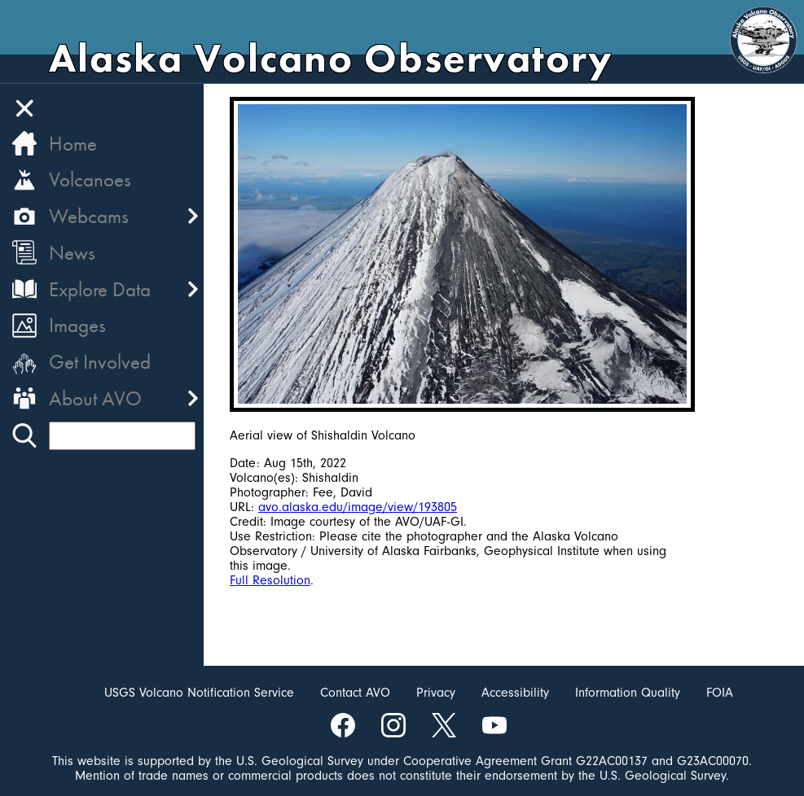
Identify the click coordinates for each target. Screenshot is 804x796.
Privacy (435, 692)
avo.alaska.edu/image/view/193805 (357, 507)
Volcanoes (90, 179)
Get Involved (100, 361)
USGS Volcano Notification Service (199, 692)
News (72, 252)
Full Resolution (270, 580)
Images (77, 325)
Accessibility (515, 692)
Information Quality (627, 692)
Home (73, 143)
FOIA (719, 692)
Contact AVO (355, 692)
